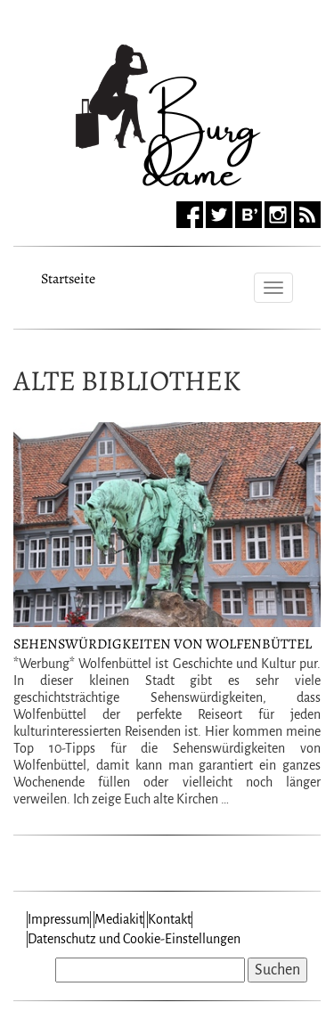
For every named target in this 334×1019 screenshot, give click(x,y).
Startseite (68, 276)
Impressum (59, 919)
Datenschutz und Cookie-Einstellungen (134, 939)
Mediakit (118, 919)
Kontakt (169, 919)
